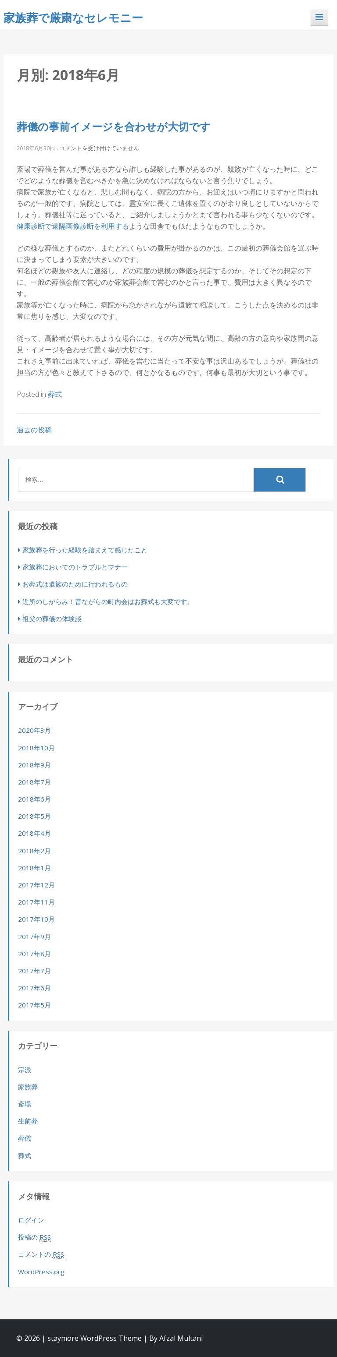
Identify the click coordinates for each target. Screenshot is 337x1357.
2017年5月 (34, 1004)
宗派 (24, 1069)
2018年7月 (34, 781)
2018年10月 (36, 747)
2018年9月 (34, 764)
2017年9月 (34, 936)
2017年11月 (36, 902)
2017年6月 (34, 987)
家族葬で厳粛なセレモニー (73, 17)
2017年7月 (34, 970)
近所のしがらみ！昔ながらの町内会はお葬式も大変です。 (108, 601)
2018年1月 (34, 867)
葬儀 (24, 1138)
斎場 (24, 1103)
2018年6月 (34, 799)
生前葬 (28, 1121)
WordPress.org (41, 1271)
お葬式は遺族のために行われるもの (75, 584)
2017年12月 (36, 884)
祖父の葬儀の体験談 (52, 618)
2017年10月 (36, 919)
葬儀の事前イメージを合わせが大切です (114, 126)
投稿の (34, 1237)
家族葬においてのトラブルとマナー (75, 566)
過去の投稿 (34, 430)
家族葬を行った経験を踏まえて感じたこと (84, 549)
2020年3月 (34, 730)
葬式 (55, 394)
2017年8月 (34, 953)
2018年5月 (34, 816)
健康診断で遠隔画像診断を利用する (73, 226)
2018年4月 (34, 833)
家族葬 (28, 1086)
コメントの (41, 1254)
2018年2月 (34, 850)
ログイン (31, 1220)
